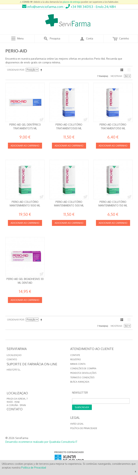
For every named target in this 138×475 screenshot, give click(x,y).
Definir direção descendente (42, 70)
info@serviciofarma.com (42, 7)
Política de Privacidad (33, 467)
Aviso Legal (77, 423)
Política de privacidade (83, 428)
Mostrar (116, 76)
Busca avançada (79, 381)
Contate (75, 355)
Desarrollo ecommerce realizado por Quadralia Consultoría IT (41, 441)
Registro (75, 359)
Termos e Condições (82, 377)
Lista (128, 70)
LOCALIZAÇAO (14, 355)
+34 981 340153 (79, 7)
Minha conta (78, 364)
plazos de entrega (71, 2)
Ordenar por (15, 69)
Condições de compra (83, 368)
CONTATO (12, 359)
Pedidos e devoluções (83, 373)
